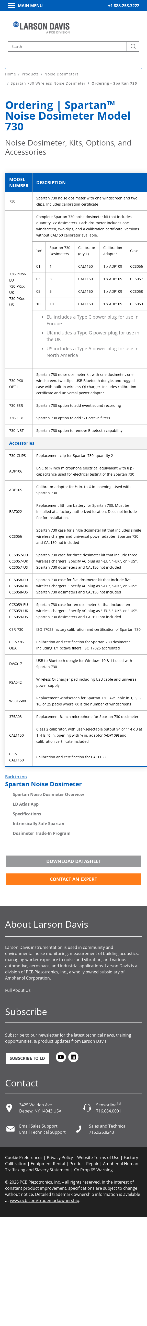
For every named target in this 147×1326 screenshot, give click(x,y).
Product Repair (84, 1163)
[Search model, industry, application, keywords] (73, 46)
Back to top (16, 777)
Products (30, 74)
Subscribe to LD (27, 1058)
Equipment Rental (48, 1163)
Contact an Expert (73, 879)
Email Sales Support (38, 1126)
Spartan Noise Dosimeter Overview (48, 794)
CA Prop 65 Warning (93, 1170)
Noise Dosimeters (61, 74)
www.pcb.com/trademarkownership (44, 1200)
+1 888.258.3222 (123, 5)
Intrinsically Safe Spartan (38, 823)
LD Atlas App (26, 804)
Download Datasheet (73, 861)
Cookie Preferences (23, 1157)
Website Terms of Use (98, 1157)
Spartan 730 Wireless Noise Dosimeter (48, 83)
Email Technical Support (42, 1132)
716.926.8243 (101, 1132)
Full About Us (18, 990)
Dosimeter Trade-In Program (42, 833)
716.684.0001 (108, 1111)
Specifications (27, 814)
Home (10, 74)
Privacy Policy (60, 1157)
